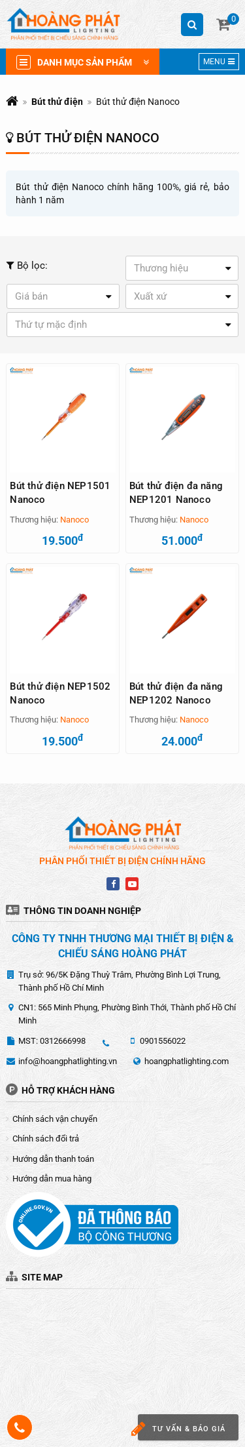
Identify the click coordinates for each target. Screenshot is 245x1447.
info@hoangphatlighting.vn (67, 1061)
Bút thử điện (57, 101)
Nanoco (74, 520)
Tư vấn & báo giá (181, 1429)
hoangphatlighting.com (186, 1061)
